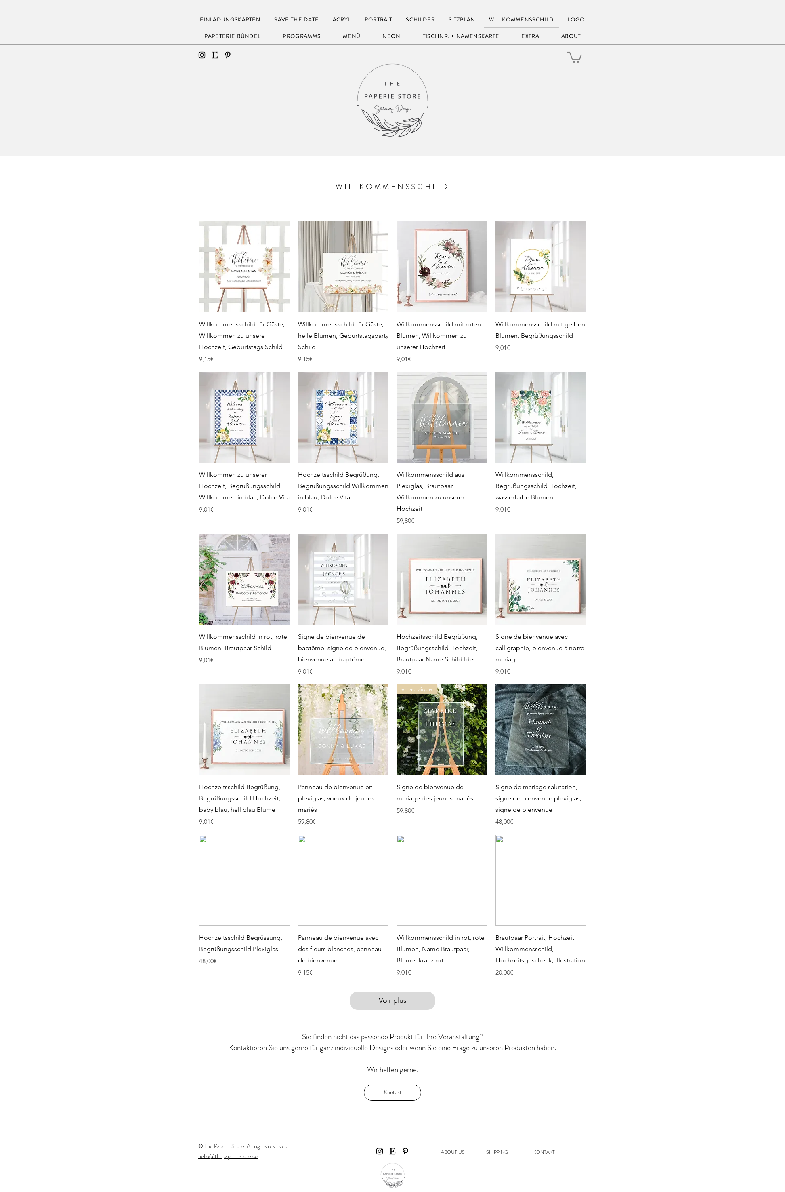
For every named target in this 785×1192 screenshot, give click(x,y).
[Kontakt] (392, 1093)
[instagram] (201, 55)
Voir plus (393, 1000)
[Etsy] (214, 55)
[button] (574, 57)
